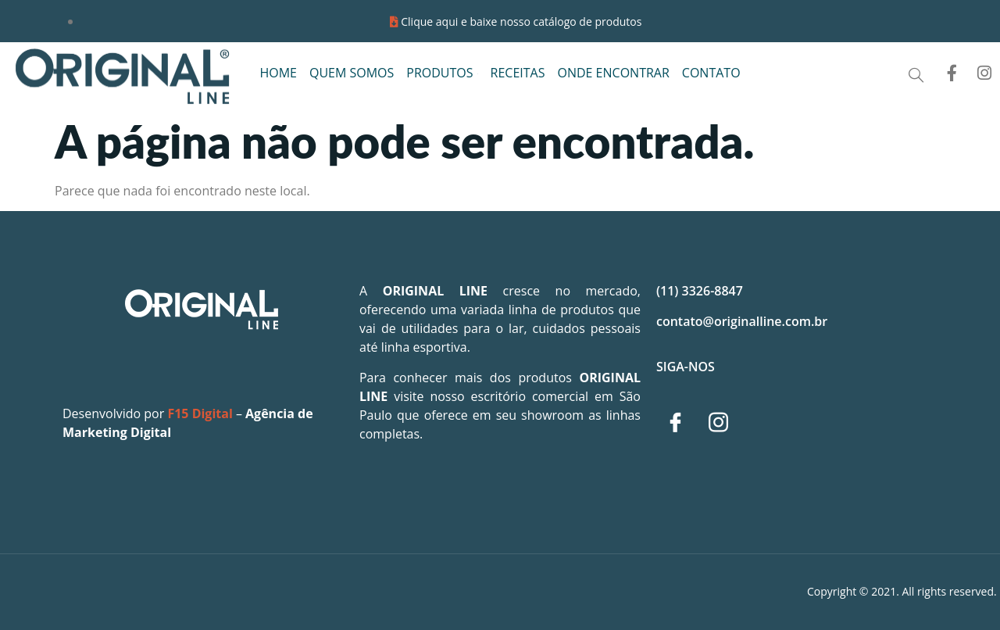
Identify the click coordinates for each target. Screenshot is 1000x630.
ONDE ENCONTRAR (613, 72)
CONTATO (711, 72)
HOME (278, 72)
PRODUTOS (441, 72)
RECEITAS (518, 72)
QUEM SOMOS (351, 72)
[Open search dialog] (916, 75)
